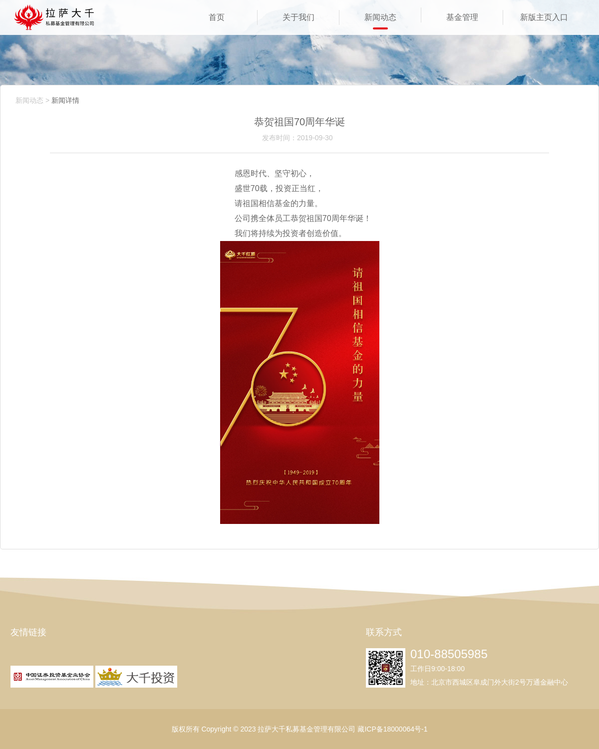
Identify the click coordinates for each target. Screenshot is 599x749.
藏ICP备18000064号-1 (392, 729)
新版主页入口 (544, 17)
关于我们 (298, 17)
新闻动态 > (32, 100)
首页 (217, 17)
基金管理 (462, 17)
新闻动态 (380, 17)
